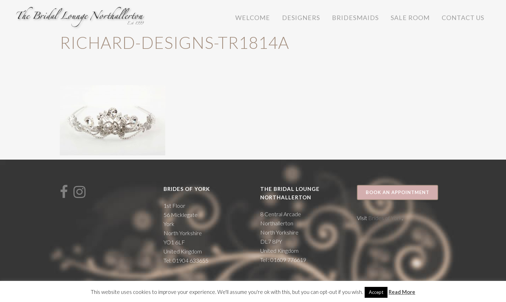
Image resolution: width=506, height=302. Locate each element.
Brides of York (385, 217)
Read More (402, 292)
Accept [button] (376, 292)
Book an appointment (397, 192)
